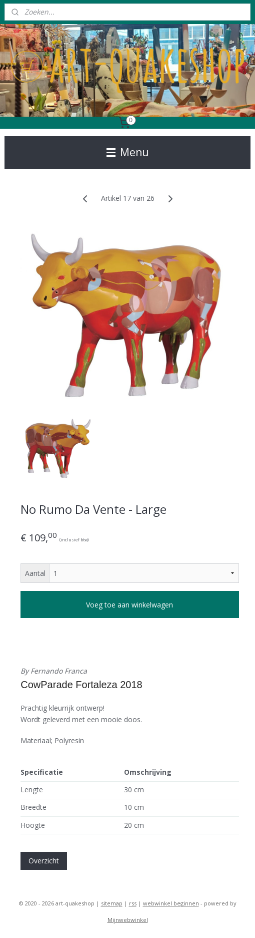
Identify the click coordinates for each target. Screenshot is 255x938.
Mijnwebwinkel (128, 919)
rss (132, 903)
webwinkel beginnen (171, 903)
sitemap (111, 903)
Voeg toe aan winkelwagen (129, 604)
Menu (127, 152)
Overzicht (43, 860)
